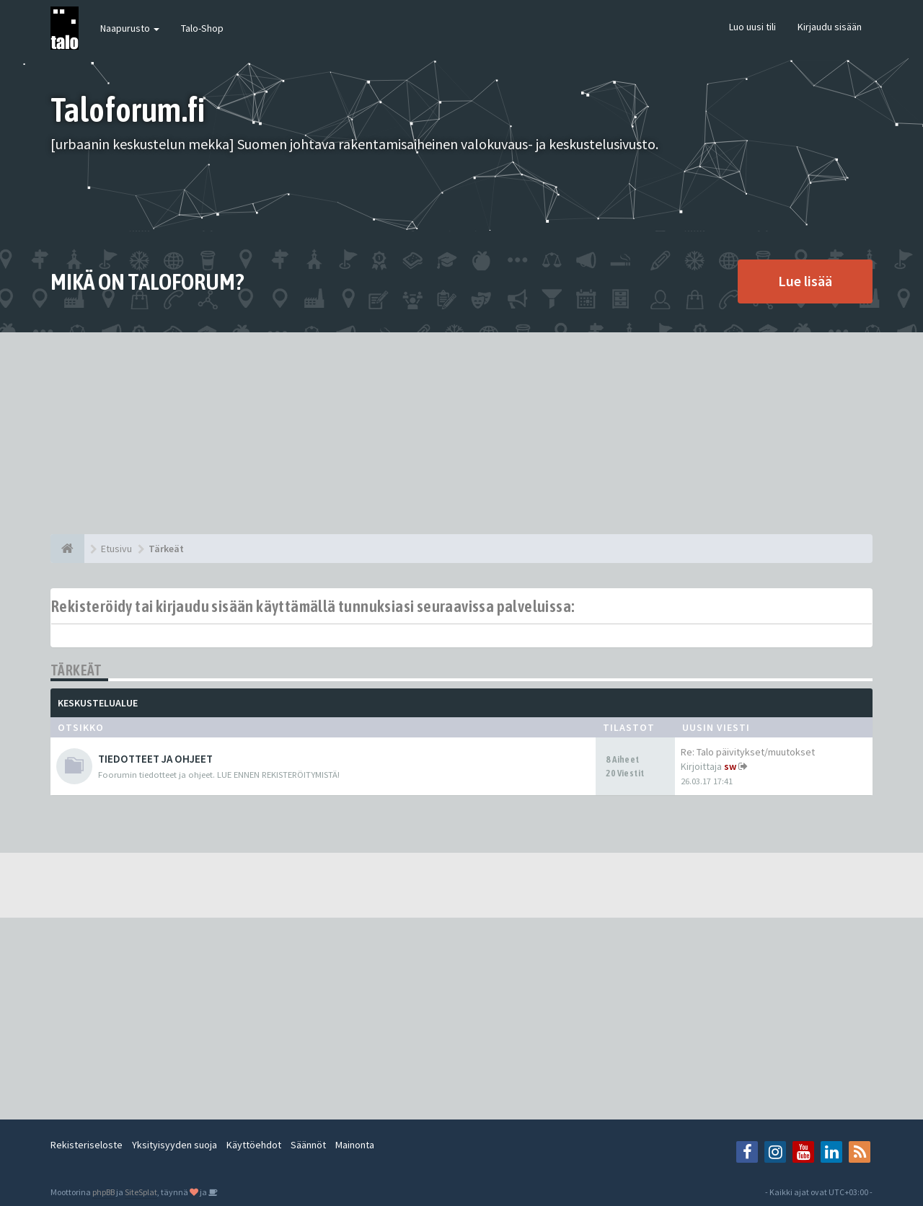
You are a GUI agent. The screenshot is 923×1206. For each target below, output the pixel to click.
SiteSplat (141, 1192)
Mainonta (354, 1144)
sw (730, 766)
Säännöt (308, 1144)
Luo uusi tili (752, 26)
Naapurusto (129, 28)
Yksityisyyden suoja (174, 1144)
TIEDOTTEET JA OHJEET (155, 759)
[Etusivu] (67, 548)
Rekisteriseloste (86, 1144)
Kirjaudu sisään (830, 26)
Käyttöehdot (253, 1144)
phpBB (103, 1192)
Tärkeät (76, 670)
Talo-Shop (202, 28)
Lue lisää (805, 281)
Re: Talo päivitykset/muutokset (748, 751)
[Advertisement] (461, 433)
